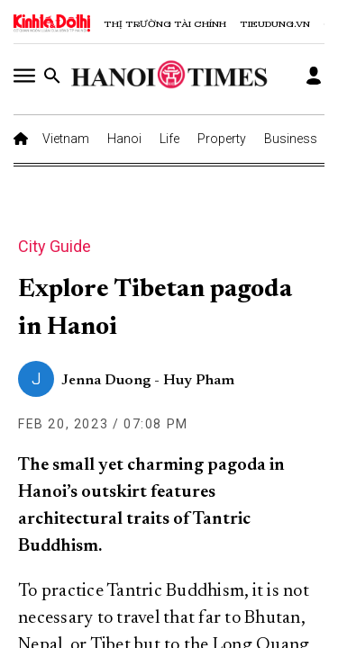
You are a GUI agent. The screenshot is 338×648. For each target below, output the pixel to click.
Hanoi (124, 138)
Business (290, 138)
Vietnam (65, 138)
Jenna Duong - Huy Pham (147, 381)
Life (169, 138)
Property (221, 138)
